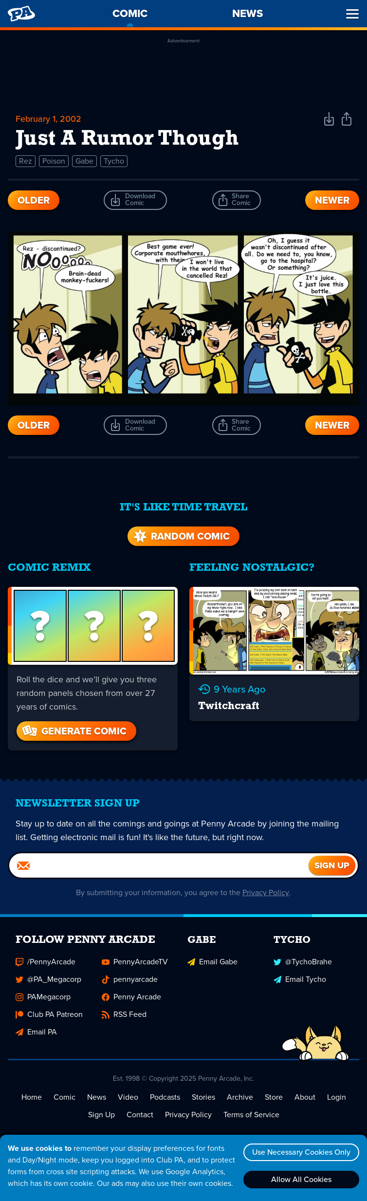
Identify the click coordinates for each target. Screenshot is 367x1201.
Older (34, 200)
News (96, 1097)
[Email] (159, 866)
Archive (240, 1097)
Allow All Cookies (301, 1179)
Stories (203, 1097)
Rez (25, 161)
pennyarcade (130, 979)
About (304, 1097)
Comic (64, 1097)
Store (274, 1097)
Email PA (36, 1032)
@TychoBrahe (303, 962)
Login (336, 1097)
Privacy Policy (266, 893)
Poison (53, 161)
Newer (332, 200)
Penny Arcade (131, 997)
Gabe (84, 161)
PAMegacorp (43, 997)
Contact (140, 1115)
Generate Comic (73, 731)
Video (128, 1097)
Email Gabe (212, 962)
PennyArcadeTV (135, 962)
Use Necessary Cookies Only (301, 1152)
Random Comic (180, 536)
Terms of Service (251, 1115)
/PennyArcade (45, 962)
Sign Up (101, 1115)
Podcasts (165, 1097)
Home (31, 1097)
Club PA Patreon (49, 1014)
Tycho (114, 161)
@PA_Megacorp (48, 979)
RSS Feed (124, 1014)
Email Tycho (300, 979)
